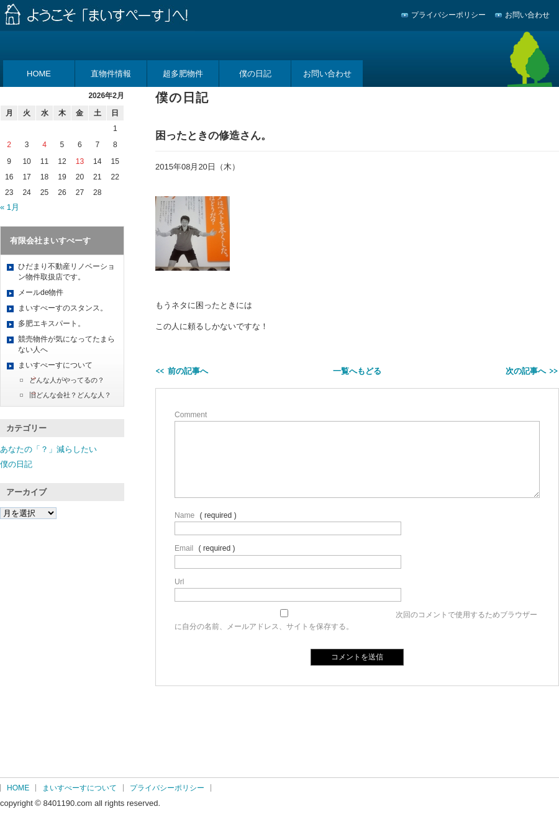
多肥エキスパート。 (51, 323)
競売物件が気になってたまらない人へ (66, 344)
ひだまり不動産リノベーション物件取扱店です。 (66, 271)
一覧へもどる (357, 371)
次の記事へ (526, 371)
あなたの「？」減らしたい (48, 449)
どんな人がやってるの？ (66, 380)
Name (184, 515)
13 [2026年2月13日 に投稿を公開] (80, 161)
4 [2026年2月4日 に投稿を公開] (44, 144)
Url (179, 581)
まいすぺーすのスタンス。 (62, 308)
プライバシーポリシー (448, 15)
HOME (39, 73)
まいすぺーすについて (55, 365)
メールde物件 (40, 292)
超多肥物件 (183, 73)
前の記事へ (188, 371)
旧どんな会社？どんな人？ (70, 395)
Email (184, 548)
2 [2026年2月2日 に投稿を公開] (9, 144)
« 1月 (9, 207)
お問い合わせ (527, 15)
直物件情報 (111, 73)
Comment (191, 414)
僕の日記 (255, 73)
